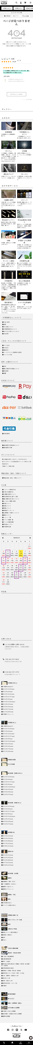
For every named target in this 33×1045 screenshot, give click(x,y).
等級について (7, 506)
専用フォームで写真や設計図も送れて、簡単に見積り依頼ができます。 (24, 219)
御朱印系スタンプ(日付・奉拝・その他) (13, 973)
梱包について (7, 515)
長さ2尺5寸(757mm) (9, 696)
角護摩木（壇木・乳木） (9, 881)
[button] (18, 60)
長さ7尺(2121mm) (8, 843)
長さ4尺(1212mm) (8, 836)
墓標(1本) (7, 851)
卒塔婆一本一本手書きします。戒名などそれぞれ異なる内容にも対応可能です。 (24, 239)
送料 (5, 366)
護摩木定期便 (6, 1016)
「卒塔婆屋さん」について (11, 317)
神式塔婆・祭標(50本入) (11, 773)
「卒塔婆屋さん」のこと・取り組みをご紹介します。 (24, 130)
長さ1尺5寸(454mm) (8, 689)
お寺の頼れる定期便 (10, 1007)
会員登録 (7, 16)
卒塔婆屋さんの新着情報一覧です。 (8, 129)
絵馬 (5, 899)
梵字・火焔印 (6, 961)
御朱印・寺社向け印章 (11, 953)
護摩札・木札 (8, 894)
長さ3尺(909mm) (7, 699)
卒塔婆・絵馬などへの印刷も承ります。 (8, 237)
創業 (5, 324)
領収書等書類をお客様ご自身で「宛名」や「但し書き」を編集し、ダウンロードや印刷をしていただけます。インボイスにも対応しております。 (8, 303)
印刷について (7, 508)
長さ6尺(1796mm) (8, 709)
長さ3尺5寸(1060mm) (9, 701)
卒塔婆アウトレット (8, 714)
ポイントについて (8, 455)
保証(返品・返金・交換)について (13, 473)
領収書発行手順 (8, 447)
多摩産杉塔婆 (8, 759)
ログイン (16, 16)
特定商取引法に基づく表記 (11, 496)
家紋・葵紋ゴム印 (7, 981)
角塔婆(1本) (8, 832)
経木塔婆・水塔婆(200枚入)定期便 (12, 1014)
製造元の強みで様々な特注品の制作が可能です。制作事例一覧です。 (8, 218)
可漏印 (4, 985)
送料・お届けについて (9, 362)
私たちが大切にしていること (11, 331)
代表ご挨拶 (7, 322)
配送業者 (6, 371)
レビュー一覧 (7, 517)
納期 (5, 373)
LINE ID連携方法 (8, 492)
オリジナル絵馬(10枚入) (9, 905)
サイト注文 (7, 345)
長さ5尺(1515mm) (8, 838)
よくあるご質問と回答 (10, 501)
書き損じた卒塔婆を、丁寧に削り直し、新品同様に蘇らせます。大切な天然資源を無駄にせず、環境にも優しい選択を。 (8, 280)
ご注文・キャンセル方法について (13, 341)
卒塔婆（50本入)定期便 (9, 1011)
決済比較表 (7, 433)
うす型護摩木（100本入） (10, 884)
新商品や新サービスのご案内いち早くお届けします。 (24, 300)
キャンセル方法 (8, 354)
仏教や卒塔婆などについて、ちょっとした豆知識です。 (24, 149)
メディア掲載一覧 (8, 520)
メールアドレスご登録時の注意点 (13, 352)
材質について (7, 503)
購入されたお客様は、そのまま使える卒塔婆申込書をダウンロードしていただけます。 (24, 260)
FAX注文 (6, 348)
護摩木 (6, 878)
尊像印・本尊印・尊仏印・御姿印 (12, 970)
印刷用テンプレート (9, 510)
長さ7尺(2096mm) (8, 712)
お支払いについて (8, 380)
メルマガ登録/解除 (9, 522)
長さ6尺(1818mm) (8, 841)
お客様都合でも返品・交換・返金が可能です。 (24, 278)
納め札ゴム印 (6, 978)
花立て (4, 940)
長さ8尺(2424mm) (8, 846)
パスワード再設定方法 (10, 489)
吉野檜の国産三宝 (9, 915)
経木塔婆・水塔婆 (9, 873)
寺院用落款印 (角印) (8, 968)
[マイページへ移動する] (20, 2)
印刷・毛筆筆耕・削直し (11, 1003)
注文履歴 (25, 16)
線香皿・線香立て (7, 935)
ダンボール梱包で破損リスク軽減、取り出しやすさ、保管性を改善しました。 (8, 259)
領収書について (7, 441)
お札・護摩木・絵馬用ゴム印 (10, 975)
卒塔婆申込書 (7, 526)
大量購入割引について (10, 494)
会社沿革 (6, 334)
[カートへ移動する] (25, 3)
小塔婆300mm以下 (8, 686)
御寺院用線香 (8, 994)
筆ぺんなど (7, 998)
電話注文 (6, 350)
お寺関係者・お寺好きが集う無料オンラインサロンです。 (24, 172)
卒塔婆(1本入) (18, 8)
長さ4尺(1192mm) (8, 704)
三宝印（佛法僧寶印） (9, 956)
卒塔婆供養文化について (10, 329)
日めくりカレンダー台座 (11, 919)
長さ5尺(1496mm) (8, 706)
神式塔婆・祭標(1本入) (11, 802)
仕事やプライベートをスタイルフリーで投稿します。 (8, 171)
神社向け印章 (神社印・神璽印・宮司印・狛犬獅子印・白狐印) (15, 964)
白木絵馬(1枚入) (7, 903)
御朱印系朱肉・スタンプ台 (10, 983)
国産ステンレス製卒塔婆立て (10, 932)
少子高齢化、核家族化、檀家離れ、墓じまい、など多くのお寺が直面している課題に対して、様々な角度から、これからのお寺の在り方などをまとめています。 (8, 151)
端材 (5, 924)
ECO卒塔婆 (8, 764)
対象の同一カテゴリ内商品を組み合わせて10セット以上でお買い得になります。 (8, 199)
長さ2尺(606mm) (8, 691)
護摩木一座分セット (8, 886)
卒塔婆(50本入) (7, 8)
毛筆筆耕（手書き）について (11, 513)
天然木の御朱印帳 (9, 948)
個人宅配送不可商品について (11, 368)
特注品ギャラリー (8, 524)
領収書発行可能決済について (11, 445)
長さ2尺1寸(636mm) (8, 694)
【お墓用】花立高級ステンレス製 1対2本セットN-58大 (18, 80)
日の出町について (8, 327)
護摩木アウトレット (8, 889)
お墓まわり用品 (9, 928)
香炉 (4, 937)
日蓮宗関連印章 (7, 959)
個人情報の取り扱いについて (11, 499)
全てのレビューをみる (16, 94)
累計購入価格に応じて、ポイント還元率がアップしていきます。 (24, 198)
